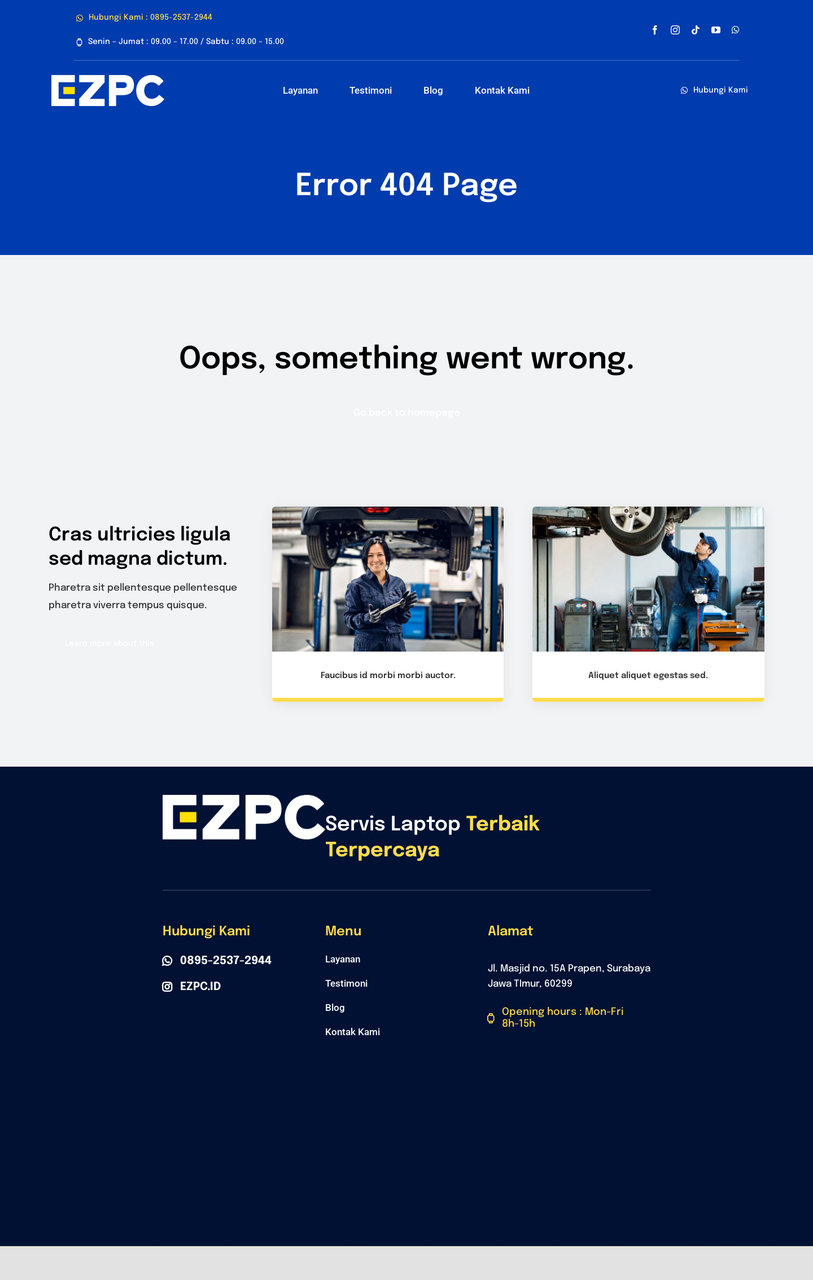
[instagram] (675, 29)
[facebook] (654, 29)
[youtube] (715, 29)
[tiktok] (695, 29)
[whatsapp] (736, 29)
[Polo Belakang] (107, 80)
